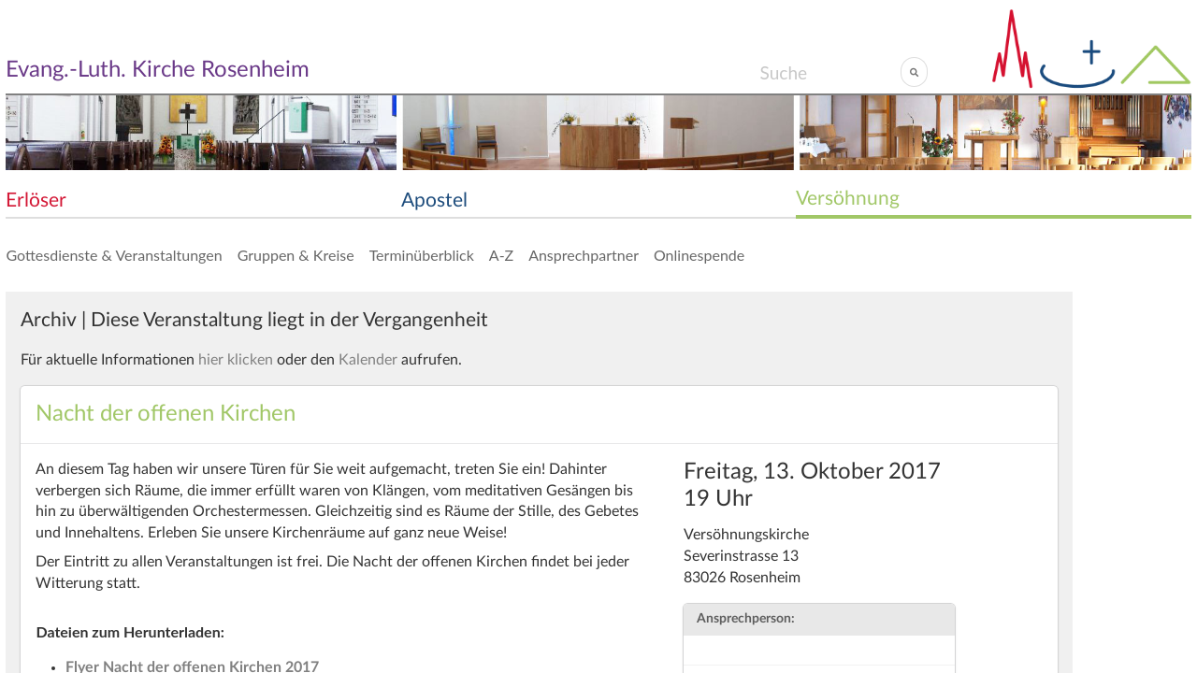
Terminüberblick (421, 255)
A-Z (501, 255)
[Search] (830, 72)
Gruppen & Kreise (296, 255)
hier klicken (235, 359)
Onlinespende (699, 255)
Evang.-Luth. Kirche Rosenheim (158, 70)
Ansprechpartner (583, 255)
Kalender (368, 359)
